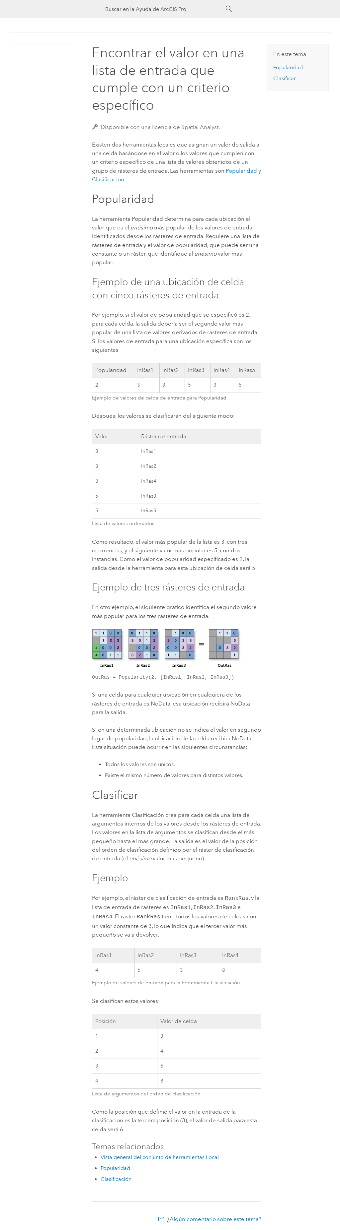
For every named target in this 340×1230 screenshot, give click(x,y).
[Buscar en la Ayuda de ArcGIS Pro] (163, 9)
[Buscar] (229, 9)
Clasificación (108, 179)
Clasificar (284, 78)
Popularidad (241, 170)
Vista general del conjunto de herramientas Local (160, 1155)
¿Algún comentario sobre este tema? (214, 1217)
